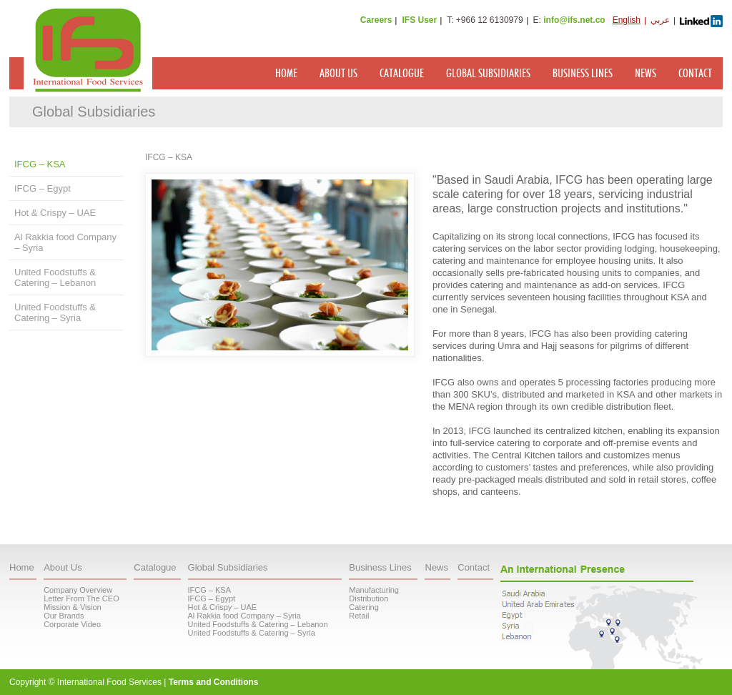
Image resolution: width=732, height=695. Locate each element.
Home (286, 73)
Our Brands (64, 615)
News (645, 73)
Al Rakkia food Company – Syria (65, 242)
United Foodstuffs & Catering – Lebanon (55, 277)
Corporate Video (72, 624)
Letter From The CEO (81, 598)
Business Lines (583, 73)
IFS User (419, 20)
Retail (359, 615)
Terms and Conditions (214, 682)
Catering (364, 607)
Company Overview (78, 590)
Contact (695, 73)
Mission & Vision (73, 607)
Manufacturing (374, 590)
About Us (338, 73)
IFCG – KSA (40, 164)
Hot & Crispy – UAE (55, 212)
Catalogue (402, 73)
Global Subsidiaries (488, 73)
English (626, 20)
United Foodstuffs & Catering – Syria (55, 312)
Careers (376, 20)
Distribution (368, 598)
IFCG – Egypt (42, 188)
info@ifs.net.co (574, 20)
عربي (660, 20)
